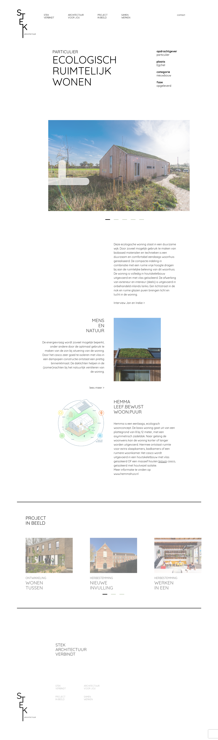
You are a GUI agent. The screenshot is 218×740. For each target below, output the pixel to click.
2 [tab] (116, 219)
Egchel (161, 63)
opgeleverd (164, 83)
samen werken (125, 16)
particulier (65, 51)
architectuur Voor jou (76, 16)
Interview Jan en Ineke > (139, 303)
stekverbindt (49, 16)
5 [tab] (141, 219)
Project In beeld (102, 16)
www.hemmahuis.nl (136, 474)
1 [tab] (107, 219)
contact (181, 15)
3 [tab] (124, 219)
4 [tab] (133, 219)
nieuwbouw (164, 73)
